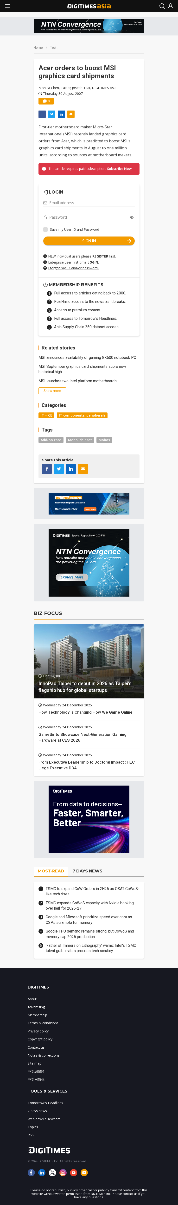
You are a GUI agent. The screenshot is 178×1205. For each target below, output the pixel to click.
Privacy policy (38, 1031)
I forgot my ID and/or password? (73, 268)
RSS (31, 1135)
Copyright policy (40, 1039)
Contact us (36, 1047)
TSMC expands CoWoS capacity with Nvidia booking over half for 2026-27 (90, 906)
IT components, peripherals (82, 415)
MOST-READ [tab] (51, 871)
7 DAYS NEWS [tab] (87, 871)
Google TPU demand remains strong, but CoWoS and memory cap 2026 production (90, 934)
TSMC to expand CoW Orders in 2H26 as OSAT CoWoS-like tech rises (92, 891)
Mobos (104, 440)
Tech (53, 47)
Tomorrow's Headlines (45, 1103)
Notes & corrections (43, 1055)
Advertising (36, 1007)
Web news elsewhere (44, 1119)
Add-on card (51, 440)
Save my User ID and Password (74, 229)
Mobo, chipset (80, 440)
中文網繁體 (36, 1071)
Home (38, 47)
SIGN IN (106, 241)
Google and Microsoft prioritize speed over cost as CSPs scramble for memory (89, 920)
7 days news (37, 1110)
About (32, 998)
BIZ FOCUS (48, 613)
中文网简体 (36, 1079)
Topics (33, 1127)
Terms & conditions (43, 1023)
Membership (37, 1015)
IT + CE (46, 415)
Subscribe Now (119, 168)
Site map (34, 1063)
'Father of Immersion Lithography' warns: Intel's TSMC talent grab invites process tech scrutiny (91, 948)
